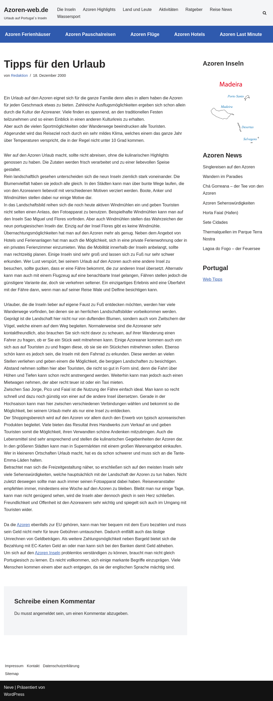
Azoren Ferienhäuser (27, 34)
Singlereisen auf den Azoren (229, 167)
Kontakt (33, 666)
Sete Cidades (215, 222)
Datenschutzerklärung (61, 666)
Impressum (14, 666)
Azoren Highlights (99, 9)
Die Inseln (66, 9)
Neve (9, 687)
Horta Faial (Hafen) (220, 213)
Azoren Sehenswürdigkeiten (229, 203)
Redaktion (19, 75)
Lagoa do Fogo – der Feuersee (231, 248)
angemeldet (44, 613)
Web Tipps (212, 279)
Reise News (221, 9)
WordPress (14, 694)
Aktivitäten (168, 9)
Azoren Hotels (189, 34)
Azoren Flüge (145, 34)
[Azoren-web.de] (26, 13)
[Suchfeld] (264, 13)
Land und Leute (137, 9)
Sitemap (12, 674)
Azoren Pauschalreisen (90, 34)
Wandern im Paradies (223, 176)
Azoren (23, 524)
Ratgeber (194, 9)
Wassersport (68, 16)
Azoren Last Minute (241, 34)
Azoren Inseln (47, 553)
